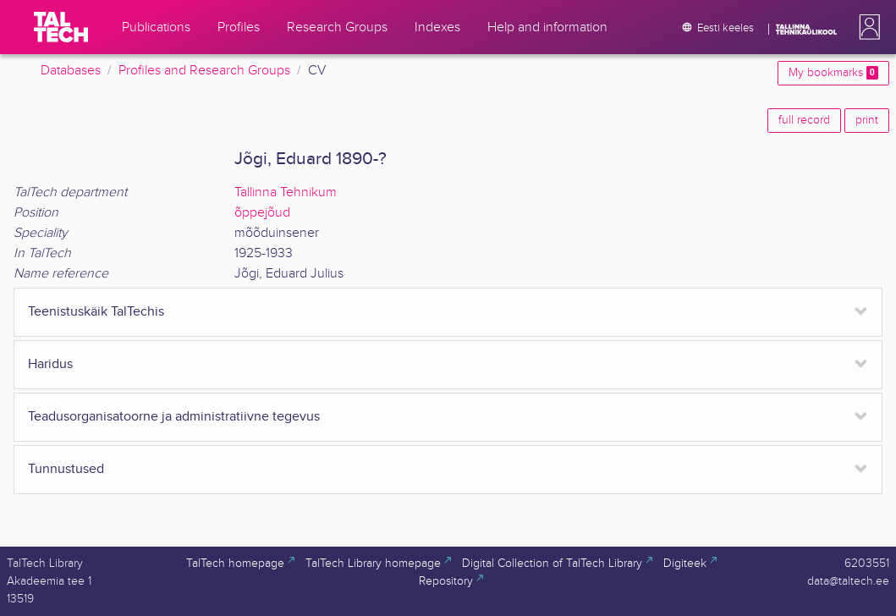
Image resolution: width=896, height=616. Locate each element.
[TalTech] (61, 27)
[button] (866, 27)
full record (804, 120)
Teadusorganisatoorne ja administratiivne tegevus (174, 417)
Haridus (50, 364)
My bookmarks (833, 73)
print (866, 120)
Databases (71, 71)
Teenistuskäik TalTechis (96, 312)
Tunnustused (66, 469)
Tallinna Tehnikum (285, 192)
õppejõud (262, 213)
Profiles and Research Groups (204, 71)
